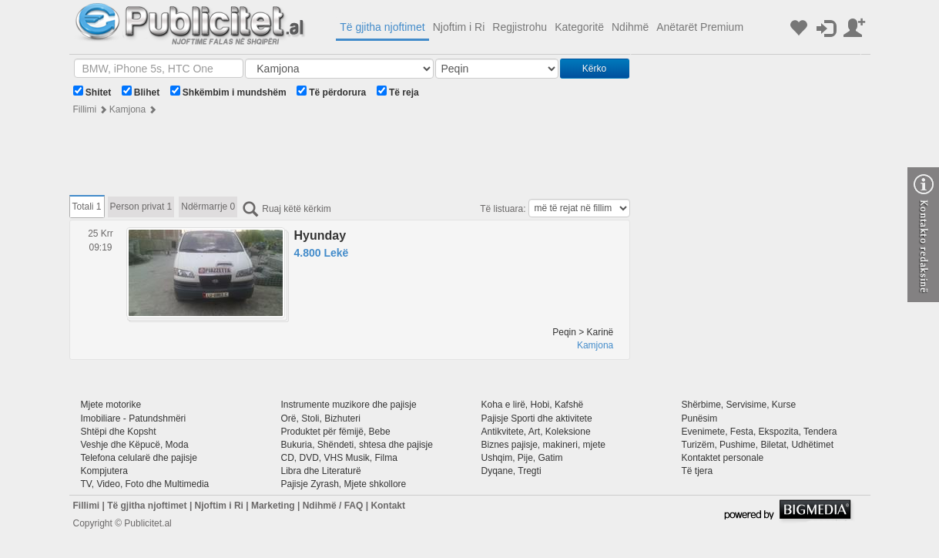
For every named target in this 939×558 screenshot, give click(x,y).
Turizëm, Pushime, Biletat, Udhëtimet (758, 444)
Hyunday (320, 235)
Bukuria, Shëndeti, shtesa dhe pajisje (357, 444)
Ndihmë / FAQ (333, 505)
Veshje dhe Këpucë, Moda (135, 444)
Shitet (92, 92)
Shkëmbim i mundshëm (228, 92)
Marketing (273, 505)
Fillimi (85, 109)
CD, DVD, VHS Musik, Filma (339, 457)
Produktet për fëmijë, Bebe (336, 431)
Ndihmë (630, 27)
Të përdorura (331, 92)
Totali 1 (87, 206)
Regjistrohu (519, 27)
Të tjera (697, 471)
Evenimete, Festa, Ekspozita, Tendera (759, 431)
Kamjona (127, 109)
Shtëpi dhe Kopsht (118, 431)
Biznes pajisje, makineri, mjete (543, 444)
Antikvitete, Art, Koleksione (536, 431)
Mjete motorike (111, 404)
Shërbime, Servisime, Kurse (739, 404)
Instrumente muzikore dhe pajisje (349, 404)
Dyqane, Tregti (511, 471)
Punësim (700, 418)
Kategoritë (579, 27)
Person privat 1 (141, 206)
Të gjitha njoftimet (382, 27)
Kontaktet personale (723, 457)
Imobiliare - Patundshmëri (133, 418)
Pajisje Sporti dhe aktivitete (536, 418)
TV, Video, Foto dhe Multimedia (145, 484)
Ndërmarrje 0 (208, 206)
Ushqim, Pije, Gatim (522, 457)
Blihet (141, 92)
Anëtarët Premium (699, 27)
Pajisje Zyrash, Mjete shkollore (344, 484)
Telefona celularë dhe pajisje (139, 457)
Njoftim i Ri (459, 27)
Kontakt (388, 505)
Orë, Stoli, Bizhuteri (321, 418)
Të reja (398, 92)
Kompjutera (104, 471)
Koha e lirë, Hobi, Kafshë (532, 404)
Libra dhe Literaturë (321, 471)
